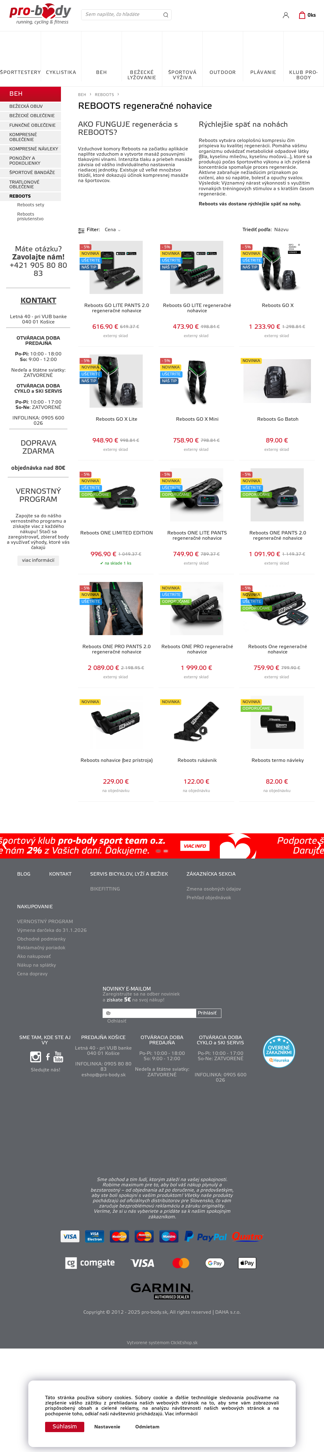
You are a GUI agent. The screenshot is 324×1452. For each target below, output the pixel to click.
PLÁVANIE (263, 73)
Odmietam (147, 1427)
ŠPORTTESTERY (20, 73)
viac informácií (38, 560)
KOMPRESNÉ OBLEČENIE (23, 137)
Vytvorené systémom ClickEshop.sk (162, 1343)
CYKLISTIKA (61, 73)
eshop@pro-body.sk (103, 1075)
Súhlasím (65, 1427)
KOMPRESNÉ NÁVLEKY (33, 149)
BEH (101, 73)
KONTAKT (60, 874)
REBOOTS (20, 197)
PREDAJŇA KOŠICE (103, 1038)
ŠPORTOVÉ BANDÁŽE (32, 173)
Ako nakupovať (34, 957)
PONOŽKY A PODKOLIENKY (24, 161)
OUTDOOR (223, 73)
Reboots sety (30, 205)
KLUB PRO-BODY (303, 75)
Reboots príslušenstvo (30, 217)
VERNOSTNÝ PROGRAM (45, 922)
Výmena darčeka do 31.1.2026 (52, 930)
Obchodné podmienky (41, 939)
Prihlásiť (207, 1013)
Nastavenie (107, 1427)
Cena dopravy (32, 974)
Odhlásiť (116, 1021)
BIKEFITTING (105, 889)
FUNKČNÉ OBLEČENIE (32, 126)
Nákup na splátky (36, 965)
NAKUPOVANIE (35, 907)
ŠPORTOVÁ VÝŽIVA (182, 75)
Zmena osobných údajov (214, 889)
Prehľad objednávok (209, 898)
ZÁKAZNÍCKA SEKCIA (211, 874)
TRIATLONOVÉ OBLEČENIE (24, 185)
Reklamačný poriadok (41, 948)
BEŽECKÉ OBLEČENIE (32, 116)
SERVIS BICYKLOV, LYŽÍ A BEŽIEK (129, 874)
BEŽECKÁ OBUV (26, 107)
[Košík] (306, 15)
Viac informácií (181, 1414)
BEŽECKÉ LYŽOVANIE (141, 75)
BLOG (23, 874)
